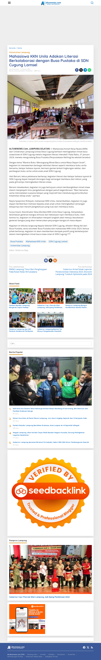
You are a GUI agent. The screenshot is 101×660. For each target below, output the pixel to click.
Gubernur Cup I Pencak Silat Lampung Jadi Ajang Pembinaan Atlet (50, 306)
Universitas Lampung (19, 52)
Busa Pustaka (16, 241)
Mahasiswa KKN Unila (36, 241)
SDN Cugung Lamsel (58, 241)
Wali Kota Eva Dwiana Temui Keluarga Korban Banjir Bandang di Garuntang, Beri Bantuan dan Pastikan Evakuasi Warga (50, 410)
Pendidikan (29, 71)
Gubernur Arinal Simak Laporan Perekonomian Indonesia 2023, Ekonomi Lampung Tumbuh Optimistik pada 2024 (72, 270)
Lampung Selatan (19, 71)
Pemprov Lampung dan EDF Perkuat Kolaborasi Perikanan (21, 330)
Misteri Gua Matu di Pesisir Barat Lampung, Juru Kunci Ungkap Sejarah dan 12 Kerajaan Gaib (50, 418)
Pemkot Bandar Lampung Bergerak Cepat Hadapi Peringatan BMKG (19, 306)
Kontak (43, 654)
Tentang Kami (32, 654)
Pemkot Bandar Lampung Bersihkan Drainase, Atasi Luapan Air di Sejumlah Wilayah (46, 425)
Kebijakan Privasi (51, 656)
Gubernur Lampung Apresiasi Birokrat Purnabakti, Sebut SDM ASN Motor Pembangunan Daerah (51, 442)
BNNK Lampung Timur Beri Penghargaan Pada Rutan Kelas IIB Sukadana (29, 269)
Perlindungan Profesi (15, 656)
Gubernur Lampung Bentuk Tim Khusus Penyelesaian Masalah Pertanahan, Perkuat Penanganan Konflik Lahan (49, 330)
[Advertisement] (50, 25)
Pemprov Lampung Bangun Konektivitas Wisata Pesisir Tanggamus (76, 306)
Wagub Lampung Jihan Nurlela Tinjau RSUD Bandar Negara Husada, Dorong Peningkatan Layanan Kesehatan (48, 434)
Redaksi (51, 654)
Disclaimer (61, 654)
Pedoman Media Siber (34, 656)
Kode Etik (71, 654)
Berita (11, 71)
